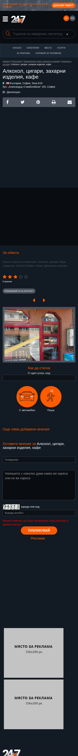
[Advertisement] (39, 146)
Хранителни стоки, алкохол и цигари (42, 61)
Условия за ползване (48, 53)
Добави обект (63, 5)
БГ (66, 18)
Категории (33, 48)
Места (48, 48)
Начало (17, 48)
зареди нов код (30, 506)
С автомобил (27, 399)
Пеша (51, 399)
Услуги (61, 48)
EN (72, 18)
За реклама (23, 53)
